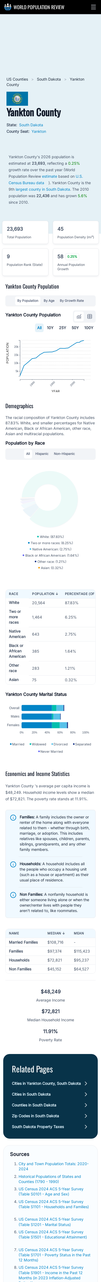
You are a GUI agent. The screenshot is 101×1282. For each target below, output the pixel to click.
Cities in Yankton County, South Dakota (46, 1090)
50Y (75, 327)
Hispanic (41, 457)
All (39, 327)
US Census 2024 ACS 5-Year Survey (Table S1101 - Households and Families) (54, 1211)
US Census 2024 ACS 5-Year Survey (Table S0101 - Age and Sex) (51, 1198)
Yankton (39, 131)
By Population (27, 301)
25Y (62, 327)
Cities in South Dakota (31, 1101)
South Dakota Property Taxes (38, 1133)
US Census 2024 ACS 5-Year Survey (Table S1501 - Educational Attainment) (53, 1241)
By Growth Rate (72, 301)
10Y (50, 327)
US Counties (17, 79)
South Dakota (49, 79)
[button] (93, 7)
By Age (49, 301)
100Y (88, 327)
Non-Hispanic (64, 457)
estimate (49, 176)
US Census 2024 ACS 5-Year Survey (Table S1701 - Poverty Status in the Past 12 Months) (54, 1262)
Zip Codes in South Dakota (35, 1123)
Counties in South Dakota (34, 1112)
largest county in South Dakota (43, 189)
